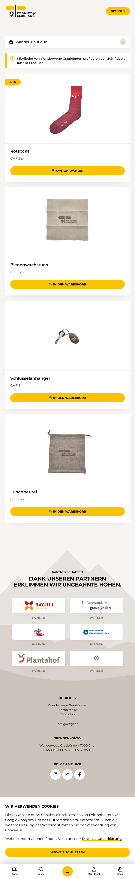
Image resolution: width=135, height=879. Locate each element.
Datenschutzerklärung (102, 839)
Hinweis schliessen (67, 852)
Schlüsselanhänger (30, 378)
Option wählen (67, 171)
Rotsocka (20, 151)
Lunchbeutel (23, 491)
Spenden (118, 11)
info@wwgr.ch (67, 724)
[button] (67, 871)
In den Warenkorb (67, 284)
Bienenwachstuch (29, 264)
